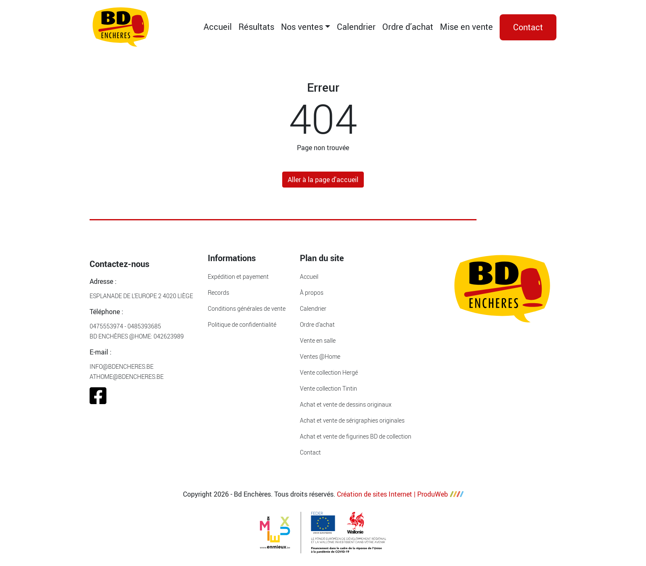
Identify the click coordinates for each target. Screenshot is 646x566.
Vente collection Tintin (328, 388)
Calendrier (356, 26)
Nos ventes (302, 26)
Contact (528, 27)
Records (218, 292)
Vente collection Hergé (329, 372)
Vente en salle (318, 340)
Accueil (218, 26)
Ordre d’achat (407, 26)
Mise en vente (466, 26)
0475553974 (106, 326)
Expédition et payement (238, 276)
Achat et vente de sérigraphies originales (352, 420)
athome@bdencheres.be (127, 377)
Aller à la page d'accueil (323, 179)
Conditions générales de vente (247, 308)
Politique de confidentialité (242, 324)
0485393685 (144, 326)
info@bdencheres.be (122, 366)
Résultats (256, 26)
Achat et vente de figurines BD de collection (355, 436)
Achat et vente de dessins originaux (346, 404)
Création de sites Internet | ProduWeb (400, 494)
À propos (311, 292)
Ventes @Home (320, 356)
